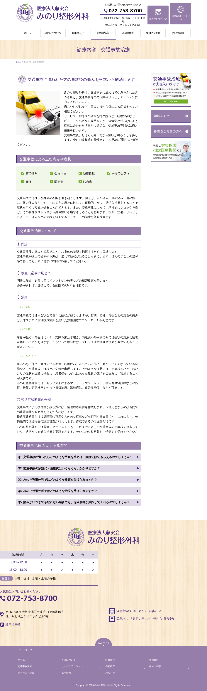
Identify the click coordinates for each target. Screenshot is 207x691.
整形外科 (154, 659)
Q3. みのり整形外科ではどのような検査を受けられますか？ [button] (78, 480)
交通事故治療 (25, 666)
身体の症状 (155, 666)
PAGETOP (103, 643)
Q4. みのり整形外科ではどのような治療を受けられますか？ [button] (78, 491)
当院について (68, 659)
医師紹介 (110, 659)
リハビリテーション (72, 666)
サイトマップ (25, 650)
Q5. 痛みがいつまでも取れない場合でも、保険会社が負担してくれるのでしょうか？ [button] (78, 502)
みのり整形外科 (102, 685)
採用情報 (66, 672)
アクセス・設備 (26, 672)
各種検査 (110, 666)
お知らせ (110, 672)
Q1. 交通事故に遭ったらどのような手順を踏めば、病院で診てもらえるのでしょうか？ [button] (78, 457)
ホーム (21, 659)
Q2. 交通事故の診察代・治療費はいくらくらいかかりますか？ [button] (78, 468)
